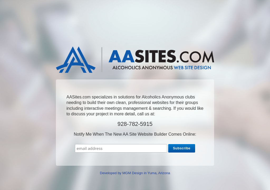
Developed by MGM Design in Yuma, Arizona (135, 173)
